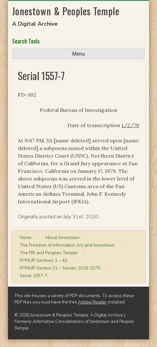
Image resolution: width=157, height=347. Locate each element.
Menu (78, 54)
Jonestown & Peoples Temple (65, 11)
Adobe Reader (92, 302)
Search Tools (25, 41)
